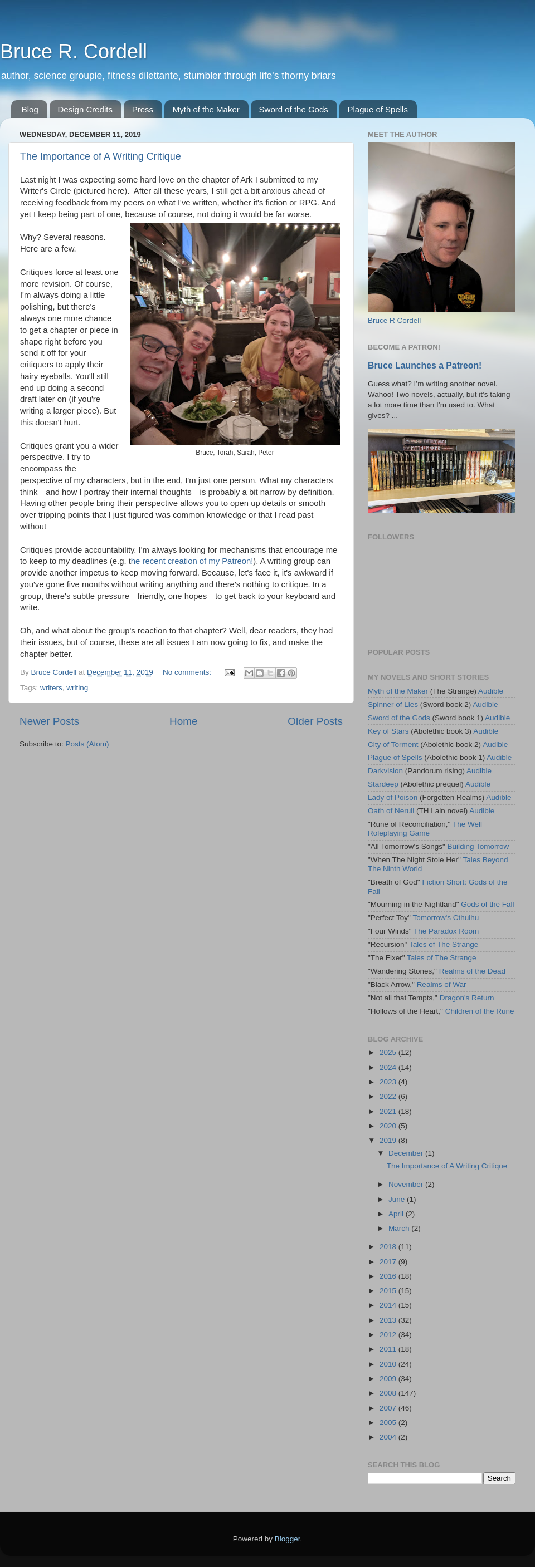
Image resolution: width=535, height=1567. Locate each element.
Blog (30, 109)
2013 (389, 1320)
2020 (389, 1126)
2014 (389, 1305)
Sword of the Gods (293, 109)
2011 (389, 1349)
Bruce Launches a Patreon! (424, 365)
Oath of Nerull (391, 811)
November (406, 1184)
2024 (389, 1067)
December (406, 1153)
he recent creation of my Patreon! (192, 561)
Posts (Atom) (87, 744)
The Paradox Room (446, 931)
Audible (490, 691)
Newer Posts (49, 721)
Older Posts (315, 721)
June (397, 1199)
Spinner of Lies (393, 704)
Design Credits (85, 109)
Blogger (287, 1539)
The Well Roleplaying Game (425, 828)
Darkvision (385, 771)
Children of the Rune (479, 1011)
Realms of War (441, 984)
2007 (389, 1408)
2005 (389, 1422)
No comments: (188, 672)
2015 (389, 1290)
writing (77, 688)
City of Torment (393, 744)
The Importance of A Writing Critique (100, 156)
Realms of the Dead (472, 971)
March (399, 1228)
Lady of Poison (392, 797)
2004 (389, 1437)
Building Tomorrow (478, 846)
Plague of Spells (378, 109)
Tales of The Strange (443, 944)
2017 (389, 1261)
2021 (389, 1111)
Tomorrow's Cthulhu (445, 917)
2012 (389, 1334)
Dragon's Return (467, 998)
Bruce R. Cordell (73, 51)
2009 (389, 1378)
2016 (389, 1276)
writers (51, 688)
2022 (389, 1096)
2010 (389, 1364)
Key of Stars (388, 731)
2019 (389, 1140)
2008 (389, 1393)
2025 (389, 1052)
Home (183, 721)
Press (142, 109)
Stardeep (383, 784)
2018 (389, 1246)
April (397, 1214)
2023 (389, 1082)
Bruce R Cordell (394, 320)
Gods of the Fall (487, 904)
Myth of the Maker (206, 109)
